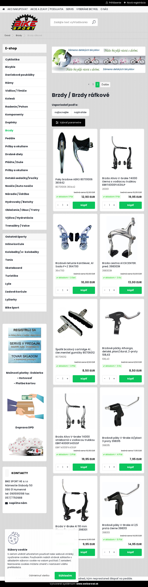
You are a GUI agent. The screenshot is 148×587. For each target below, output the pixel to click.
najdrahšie (80, 112)
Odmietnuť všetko (39, 575)
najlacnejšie (62, 112)
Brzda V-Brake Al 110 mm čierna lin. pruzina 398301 (71, 528)
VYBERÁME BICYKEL (87, 9)
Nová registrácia (136, 2)
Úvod (7, 35)
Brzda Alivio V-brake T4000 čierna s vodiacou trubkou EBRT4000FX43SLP (119, 182)
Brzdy (19, 35)
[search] (94, 23)
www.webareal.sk (87, 583)
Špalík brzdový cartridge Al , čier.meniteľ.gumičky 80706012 (75, 351)
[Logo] (25, 22)
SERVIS (70, 9)
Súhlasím (65, 575)
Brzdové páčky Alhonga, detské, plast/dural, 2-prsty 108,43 (120, 351)
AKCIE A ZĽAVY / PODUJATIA (46, 9)
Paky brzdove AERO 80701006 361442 (74, 181)
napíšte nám (18, 503)
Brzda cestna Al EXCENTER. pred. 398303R (119, 265)
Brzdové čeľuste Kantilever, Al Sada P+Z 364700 (74, 265)
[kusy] (62, 205)
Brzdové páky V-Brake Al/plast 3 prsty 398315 (122, 439)
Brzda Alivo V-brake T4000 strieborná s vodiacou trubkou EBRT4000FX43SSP (75, 440)
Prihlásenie (115, 2)
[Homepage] (3, 9)
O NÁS (104, 9)
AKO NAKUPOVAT (17, 9)
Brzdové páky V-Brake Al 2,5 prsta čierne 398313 (120, 526)
